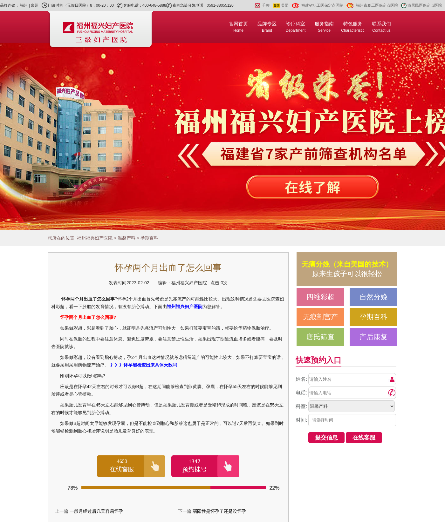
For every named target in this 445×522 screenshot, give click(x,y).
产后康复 (373, 337)
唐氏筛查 (320, 337)
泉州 (34, 5)
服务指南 (324, 27)
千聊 (266, 5)
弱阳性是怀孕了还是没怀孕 (219, 511)
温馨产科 (126, 238)
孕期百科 (149, 238)
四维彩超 (320, 297)
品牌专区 (267, 27)
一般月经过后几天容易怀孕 (96, 511)
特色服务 (352, 27)
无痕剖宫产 (320, 317)
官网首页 (238, 27)
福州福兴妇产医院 (95, 238)
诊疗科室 (296, 27)
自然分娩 (373, 297)
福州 (24, 5)
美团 (285, 5)
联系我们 (381, 27)
